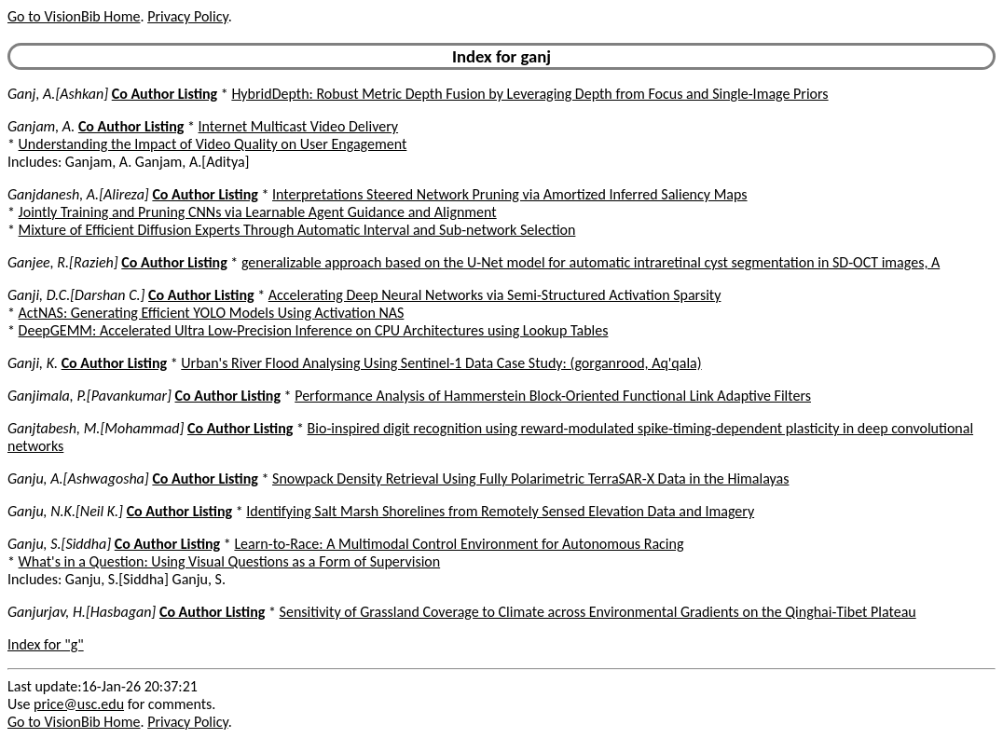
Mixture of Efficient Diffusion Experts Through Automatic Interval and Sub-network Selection (297, 230)
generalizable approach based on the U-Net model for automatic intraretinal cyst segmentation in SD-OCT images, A (590, 262)
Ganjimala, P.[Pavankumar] (89, 395)
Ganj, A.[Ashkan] (57, 93)
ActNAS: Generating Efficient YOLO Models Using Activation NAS (212, 312)
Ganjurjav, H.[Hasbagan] (81, 612)
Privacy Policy (187, 16)
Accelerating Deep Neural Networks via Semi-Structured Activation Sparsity (494, 295)
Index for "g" (45, 644)
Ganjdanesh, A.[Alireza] (78, 194)
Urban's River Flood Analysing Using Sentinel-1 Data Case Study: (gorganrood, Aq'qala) (441, 363)
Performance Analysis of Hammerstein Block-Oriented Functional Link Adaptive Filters (553, 395)
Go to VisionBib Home (73, 16)
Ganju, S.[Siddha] (59, 544)
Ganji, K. (32, 363)
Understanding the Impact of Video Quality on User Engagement (213, 144)
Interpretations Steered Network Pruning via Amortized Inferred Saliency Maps (510, 194)
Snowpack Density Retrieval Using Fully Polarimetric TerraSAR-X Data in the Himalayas (530, 478)
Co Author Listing (164, 93)
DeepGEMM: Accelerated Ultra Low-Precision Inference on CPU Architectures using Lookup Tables (314, 330)
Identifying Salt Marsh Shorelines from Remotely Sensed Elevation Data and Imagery (500, 511)
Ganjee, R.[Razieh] (62, 262)
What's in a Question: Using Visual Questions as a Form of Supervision (230, 561)
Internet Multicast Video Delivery (299, 126)
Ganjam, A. (41, 126)
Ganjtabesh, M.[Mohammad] (95, 428)
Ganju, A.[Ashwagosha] (78, 478)
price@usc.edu (79, 704)
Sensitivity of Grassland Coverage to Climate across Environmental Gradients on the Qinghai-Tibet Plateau (598, 612)
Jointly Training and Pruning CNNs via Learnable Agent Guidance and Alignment (258, 212)
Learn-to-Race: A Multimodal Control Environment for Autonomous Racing (458, 544)
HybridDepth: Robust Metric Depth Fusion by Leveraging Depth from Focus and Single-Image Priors (529, 93)
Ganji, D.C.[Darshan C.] (75, 295)
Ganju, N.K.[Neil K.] (65, 511)
